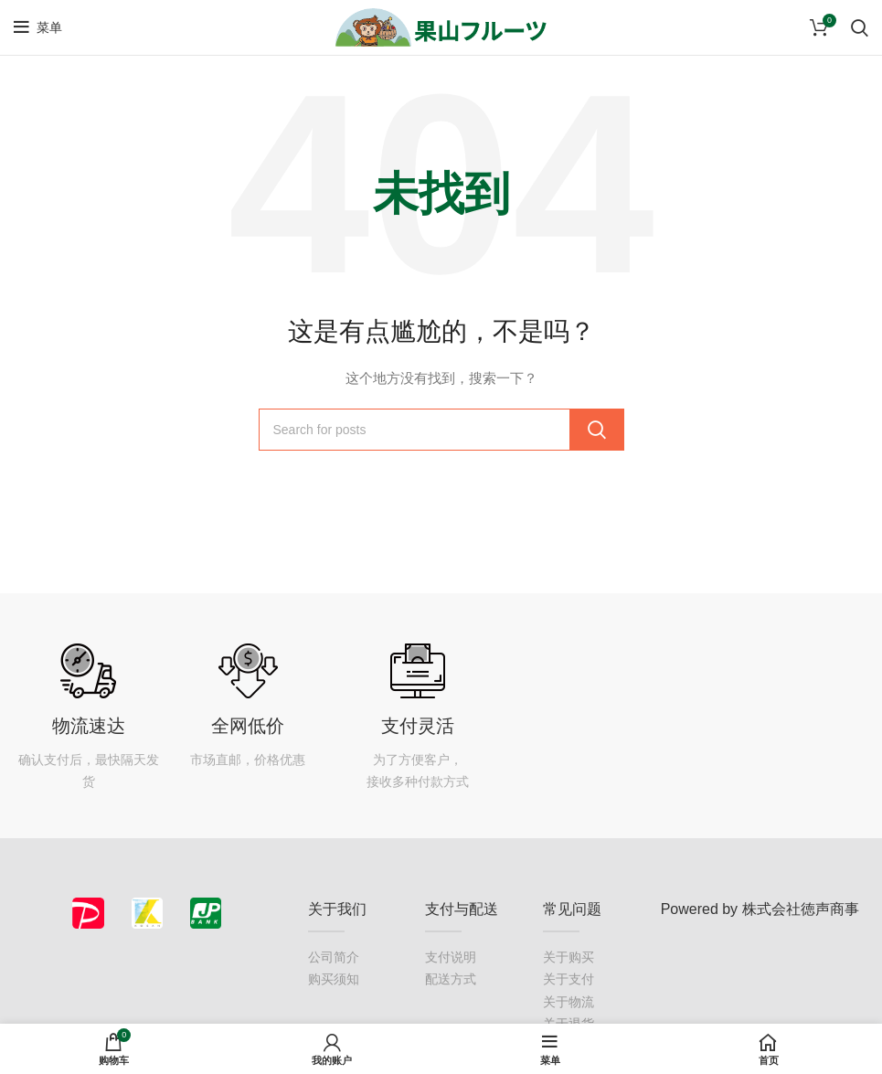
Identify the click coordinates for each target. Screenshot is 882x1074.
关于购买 (568, 957)
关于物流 (568, 1001)
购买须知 (333, 979)
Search (596, 430)
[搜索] (441, 430)
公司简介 (333, 957)
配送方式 (450, 979)
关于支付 (568, 979)
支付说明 (450, 957)
